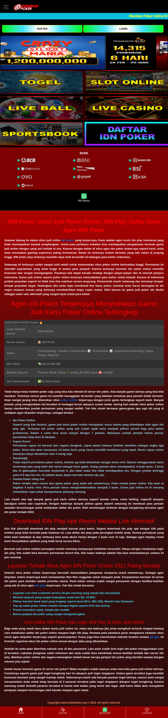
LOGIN (123, 28)
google (154, 637)
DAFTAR (42, 28)
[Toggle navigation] (6, 7)
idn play (40, 585)
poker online (69, 400)
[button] (7, 52)
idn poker (67, 240)
